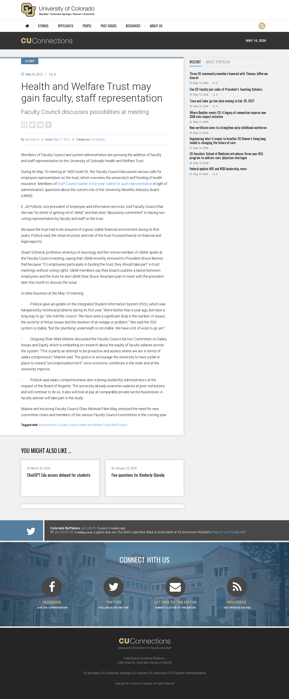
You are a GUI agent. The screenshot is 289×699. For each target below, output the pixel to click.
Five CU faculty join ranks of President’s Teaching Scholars (226, 89)
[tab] (195, 62)
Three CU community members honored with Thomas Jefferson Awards (229, 75)
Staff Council (119, 425)
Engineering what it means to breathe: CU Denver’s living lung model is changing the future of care (228, 140)
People (87, 25)
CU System (98, 139)
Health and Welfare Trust (94, 425)
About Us (156, 25)
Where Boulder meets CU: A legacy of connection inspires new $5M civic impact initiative (228, 114)
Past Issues (108, 25)
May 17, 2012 (61, 139)
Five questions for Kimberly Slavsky (138, 475)
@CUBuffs (88, 528)
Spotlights (65, 25)
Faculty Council (67, 425)
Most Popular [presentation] (218, 61)
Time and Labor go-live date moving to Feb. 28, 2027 (222, 101)
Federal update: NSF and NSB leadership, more (218, 168)
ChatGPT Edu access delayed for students (58, 475)
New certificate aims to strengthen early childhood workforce (228, 127)
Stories (43, 25)
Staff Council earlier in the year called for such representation (105, 184)
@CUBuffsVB (64, 532)
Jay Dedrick (32, 139)
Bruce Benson (48, 425)
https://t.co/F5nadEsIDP (229, 532)
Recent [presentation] (195, 61)
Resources (133, 25)
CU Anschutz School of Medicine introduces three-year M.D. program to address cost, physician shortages (227, 155)
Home (27, 26)
